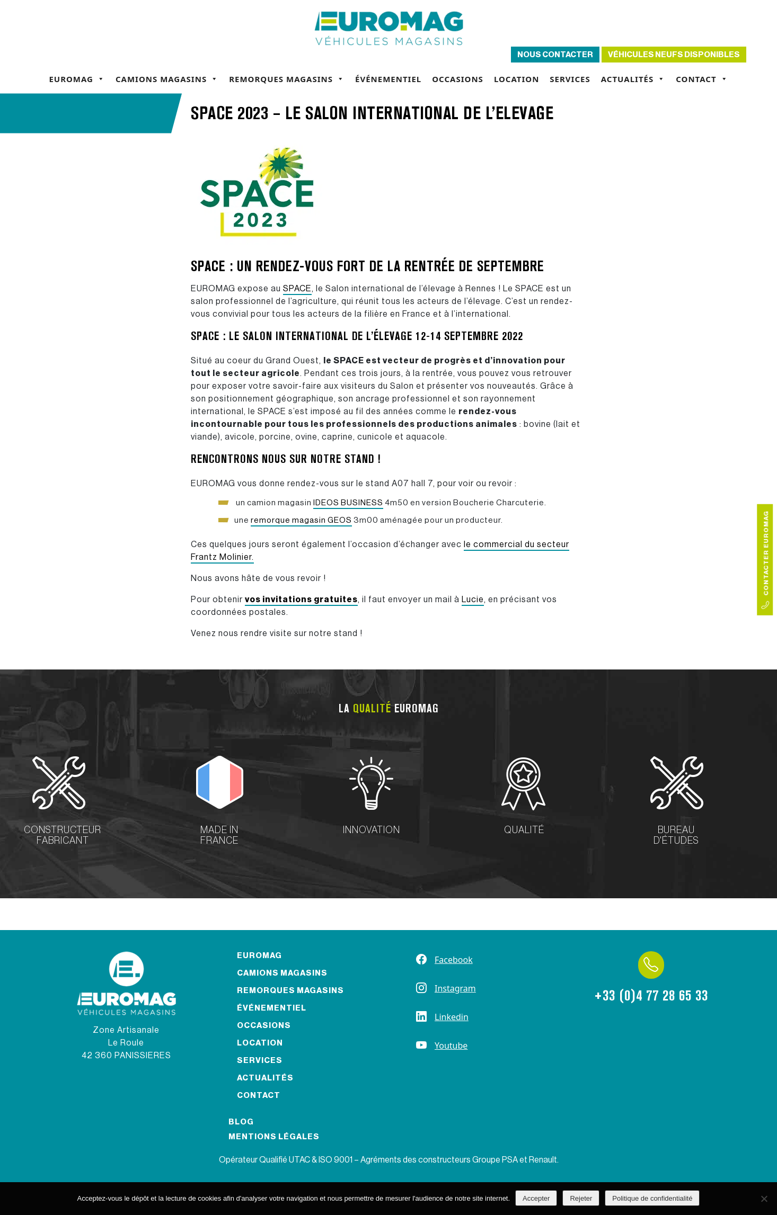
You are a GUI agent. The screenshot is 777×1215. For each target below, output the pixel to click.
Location (516, 79)
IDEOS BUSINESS (348, 503)
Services (570, 79)
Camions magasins (167, 79)
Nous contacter (555, 55)
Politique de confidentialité (652, 1198)
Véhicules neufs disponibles (674, 55)
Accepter (536, 1198)
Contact (702, 79)
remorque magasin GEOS (301, 520)
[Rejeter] (763, 1198)
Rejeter (581, 1198)
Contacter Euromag (765, 560)
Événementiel (388, 79)
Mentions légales (274, 1137)
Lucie (473, 599)
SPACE (297, 288)
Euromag (77, 79)
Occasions (457, 79)
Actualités (633, 79)
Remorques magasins (287, 79)
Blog (241, 1122)
